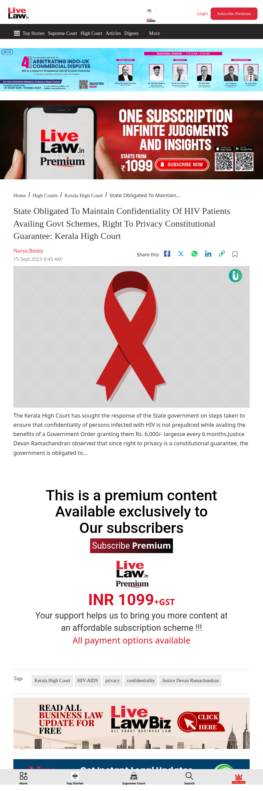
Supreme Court (62, 33)
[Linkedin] (208, 254)
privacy (112, 680)
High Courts (45, 195)
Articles (113, 33)
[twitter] (181, 254)
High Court (91, 33)
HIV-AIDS (87, 680)
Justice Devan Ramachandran (190, 680)
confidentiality (141, 680)
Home (19, 195)
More (154, 33)
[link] (222, 254)
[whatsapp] (194, 254)
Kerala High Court (84, 195)
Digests (131, 33)
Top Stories (34, 33)
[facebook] (167, 254)
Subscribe (131, 545)
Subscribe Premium (234, 13)
